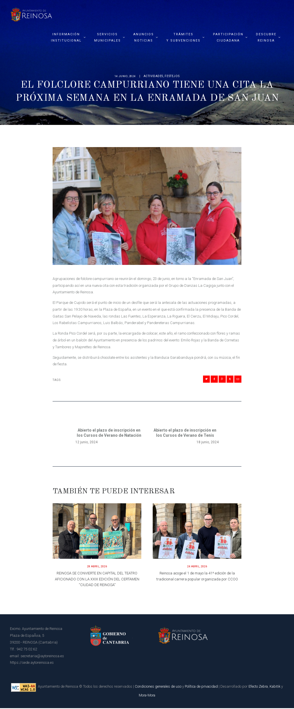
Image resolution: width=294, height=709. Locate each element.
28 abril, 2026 (97, 567)
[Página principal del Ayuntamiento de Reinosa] (31, 12)
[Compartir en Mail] (237, 380)
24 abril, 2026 (197, 567)
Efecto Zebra (267, 687)
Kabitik (136, 696)
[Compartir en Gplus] (220, 380)
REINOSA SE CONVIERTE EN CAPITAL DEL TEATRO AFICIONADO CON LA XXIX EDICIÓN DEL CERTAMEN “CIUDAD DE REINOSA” (97, 580)
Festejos (173, 76)
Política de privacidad (208, 687)
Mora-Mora (154, 696)
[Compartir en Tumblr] (229, 380)
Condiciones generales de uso (164, 687)
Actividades (155, 76)
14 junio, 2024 (124, 76)
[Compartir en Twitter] (202, 380)
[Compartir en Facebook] (211, 380)
